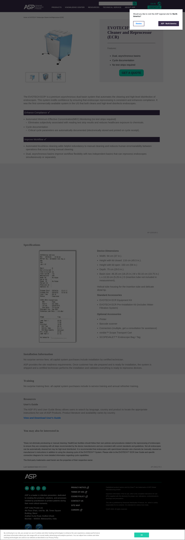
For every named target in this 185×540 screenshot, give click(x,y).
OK (142, 535)
